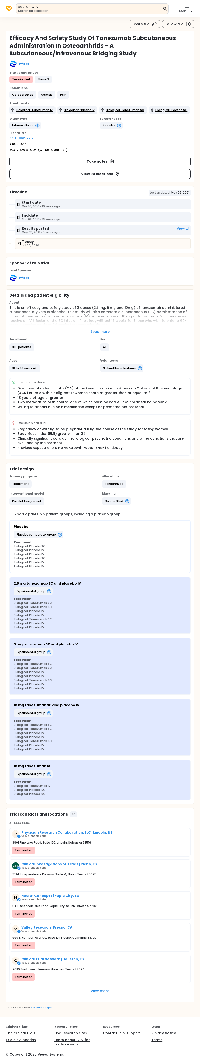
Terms (156, 1040)
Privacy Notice (163, 1033)
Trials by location (21, 1040)
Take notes (100, 161)
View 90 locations (100, 174)
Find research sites (70, 1033)
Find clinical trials (20, 1033)
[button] (22, 95)
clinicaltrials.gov (40, 1007)
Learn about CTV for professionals (72, 1042)
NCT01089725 (21, 138)
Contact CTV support (122, 1033)
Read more (100, 331)
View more (100, 991)
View (183, 228)
